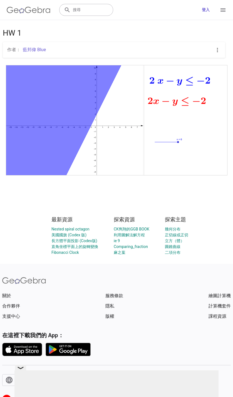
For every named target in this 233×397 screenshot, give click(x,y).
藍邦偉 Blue (34, 49)
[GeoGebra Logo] (28, 10)
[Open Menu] (223, 10)
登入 (206, 10)
